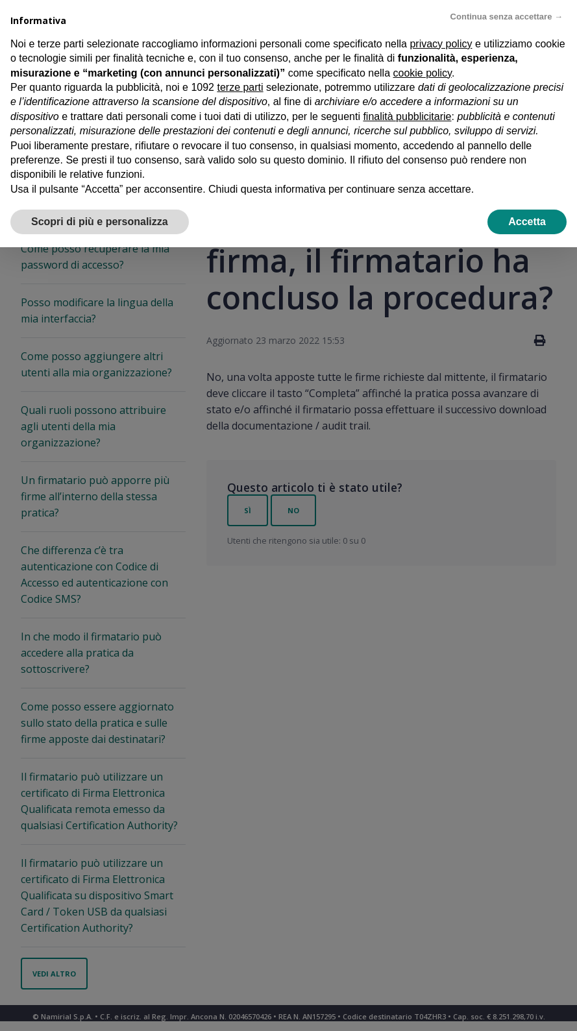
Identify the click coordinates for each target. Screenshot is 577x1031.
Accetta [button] (527, 221)
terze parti (240, 87)
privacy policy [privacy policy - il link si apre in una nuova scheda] (441, 43)
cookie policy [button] (422, 73)
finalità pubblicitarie (407, 116)
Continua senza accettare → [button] (506, 16)
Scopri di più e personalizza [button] (99, 221)
